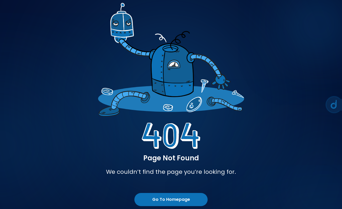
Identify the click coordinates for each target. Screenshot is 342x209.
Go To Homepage (171, 199)
